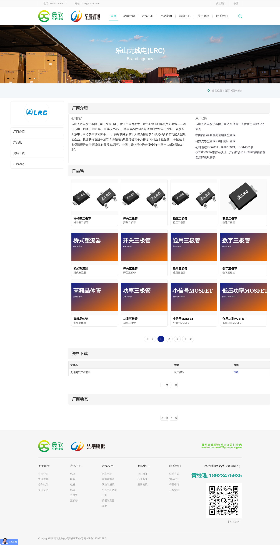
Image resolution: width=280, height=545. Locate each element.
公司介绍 (43, 473)
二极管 (74, 495)
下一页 (188, 338)
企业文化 (43, 489)
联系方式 (174, 473)
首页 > (228, 90)
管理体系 (43, 479)
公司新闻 (143, 473)
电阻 (72, 473)
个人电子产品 (109, 489)
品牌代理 (129, 16)
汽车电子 (107, 473)
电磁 (72, 489)
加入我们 (174, 479)
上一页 (150, 338)
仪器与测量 (108, 500)
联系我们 (222, 16)
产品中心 (147, 16)
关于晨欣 (203, 16)
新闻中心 (185, 16)
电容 (72, 479)
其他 (104, 505)
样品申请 (174, 484)
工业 (104, 495)
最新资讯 (143, 484)
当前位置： (218, 90)
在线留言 (174, 489)
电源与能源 (108, 479)
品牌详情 (237, 90)
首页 (113, 16)
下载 (236, 372)
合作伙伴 (43, 484)
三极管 (74, 500)
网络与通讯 (108, 484)
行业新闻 (143, 479)
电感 (72, 484)
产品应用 (166, 16)
